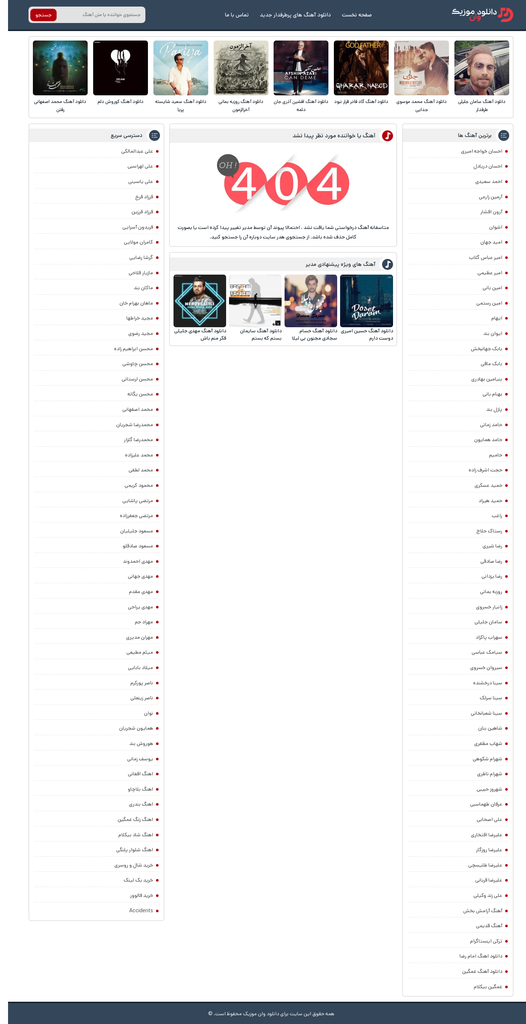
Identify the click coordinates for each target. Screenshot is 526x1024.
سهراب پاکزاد (481, 637)
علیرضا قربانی (480, 880)
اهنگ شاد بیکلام (127, 834)
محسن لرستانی (129, 379)
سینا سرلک (483, 698)
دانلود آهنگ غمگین (474, 971)
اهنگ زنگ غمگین (127, 819)
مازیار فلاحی (133, 272)
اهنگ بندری (133, 804)
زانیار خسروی (481, 607)
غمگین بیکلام (480, 986)
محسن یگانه (132, 394)
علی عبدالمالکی (129, 151)
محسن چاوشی (129, 363)
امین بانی (484, 287)
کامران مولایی (130, 242)
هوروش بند (133, 743)
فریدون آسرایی (129, 227)
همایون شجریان (128, 728)
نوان (140, 713)
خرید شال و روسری (125, 865)
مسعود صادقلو (130, 546)
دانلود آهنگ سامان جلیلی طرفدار (474, 105)
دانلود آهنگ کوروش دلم (112, 101)
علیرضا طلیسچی (477, 865)
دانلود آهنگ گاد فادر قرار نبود (353, 101)
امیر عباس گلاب (477, 257)
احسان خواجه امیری (473, 151)
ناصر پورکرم (133, 683)
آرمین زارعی (482, 196)
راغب (489, 515)
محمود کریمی (131, 485)
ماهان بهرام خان (128, 303)
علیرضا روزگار (481, 849)
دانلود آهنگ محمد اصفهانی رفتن (52, 105)
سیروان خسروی (478, 667)
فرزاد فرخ (136, 196)
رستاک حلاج (481, 531)
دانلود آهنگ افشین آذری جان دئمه (293, 105)
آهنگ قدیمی (481, 925)
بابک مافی (483, 363)
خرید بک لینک (130, 880)
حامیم (487, 455)
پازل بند (486, 409)
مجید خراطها (131, 318)
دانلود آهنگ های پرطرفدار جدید (287, 15)
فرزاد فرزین (134, 211)
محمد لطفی (133, 470)
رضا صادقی (483, 561)
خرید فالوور (133, 895)
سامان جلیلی (480, 622)
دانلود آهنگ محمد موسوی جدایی (413, 105)
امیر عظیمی (481, 272)
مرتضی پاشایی (129, 500)
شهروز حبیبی (481, 789)
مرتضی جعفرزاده (128, 515)
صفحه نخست (349, 15)
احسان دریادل (479, 166)
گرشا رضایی (133, 257)
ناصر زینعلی (133, 698)
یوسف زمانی (132, 759)
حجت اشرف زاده (477, 470)
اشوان (487, 227)
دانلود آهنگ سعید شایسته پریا (172, 105)
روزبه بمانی (483, 591)
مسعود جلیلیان (128, 531)
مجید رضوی (132, 333)
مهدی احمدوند (130, 561)
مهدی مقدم (133, 591)
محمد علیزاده (131, 455)
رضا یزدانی (483, 576)
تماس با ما (229, 15)
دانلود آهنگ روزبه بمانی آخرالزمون (232, 105)
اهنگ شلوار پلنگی (126, 849)
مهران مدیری (131, 637)
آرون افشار (483, 211)
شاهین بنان (482, 728)
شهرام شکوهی (479, 759)
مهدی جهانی (132, 576)
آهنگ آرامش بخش (474, 910)
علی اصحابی (481, 819)
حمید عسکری (480, 485)
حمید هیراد (482, 500)
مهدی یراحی (132, 607)
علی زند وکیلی (479, 895)
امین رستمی (481, 303)
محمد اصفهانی (129, 409)
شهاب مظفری (480, 743)
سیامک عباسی (479, 652)
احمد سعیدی (480, 181)
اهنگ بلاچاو (132, 789)
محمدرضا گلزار (130, 439)
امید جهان (483, 242)
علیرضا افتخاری (478, 834)
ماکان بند (135, 287)
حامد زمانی (483, 424)
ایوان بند (484, 333)
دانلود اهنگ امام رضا (472, 956)
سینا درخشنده (479, 683)
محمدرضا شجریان (126, 424)
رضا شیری (484, 546)
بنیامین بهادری (478, 379)
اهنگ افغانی (132, 773)
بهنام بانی (484, 394)
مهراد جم (136, 622)
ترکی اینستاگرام (478, 941)
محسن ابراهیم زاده (125, 348)
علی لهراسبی (132, 166)
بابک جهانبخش (478, 348)
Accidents (133, 910)
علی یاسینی (132, 181)
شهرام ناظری (481, 773)
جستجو (35, 15)
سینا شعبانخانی (478, 713)
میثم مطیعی (131, 652)
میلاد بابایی (132, 667)
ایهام (488, 318)
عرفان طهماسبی (478, 804)
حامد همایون (480, 439)
